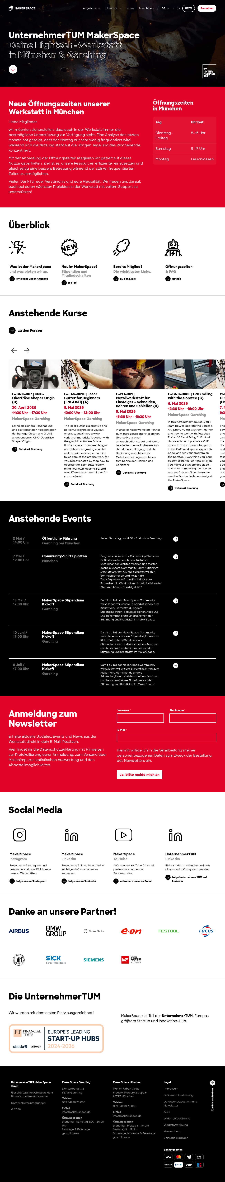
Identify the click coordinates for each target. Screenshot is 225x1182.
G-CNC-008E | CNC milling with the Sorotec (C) (190, 396)
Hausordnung (172, 1131)
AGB (167, 1112)
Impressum (171, 1088)
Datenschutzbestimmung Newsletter (180, 1103)
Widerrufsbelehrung (177, 1118)
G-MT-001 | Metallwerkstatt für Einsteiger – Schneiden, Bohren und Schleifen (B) (137, 400)
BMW (188, 8)
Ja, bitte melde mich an (140, 774)
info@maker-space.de (76, 1112)
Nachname (177, 710)
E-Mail (122, 730)
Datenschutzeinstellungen (28, 1103)
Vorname (124, 710)
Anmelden (206, 8)
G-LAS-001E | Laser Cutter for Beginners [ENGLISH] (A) (82, 398)
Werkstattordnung (176, 1125)
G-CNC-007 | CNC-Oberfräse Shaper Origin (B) (33, 398)
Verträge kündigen (176, 1138)
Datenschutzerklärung (59, 749)
